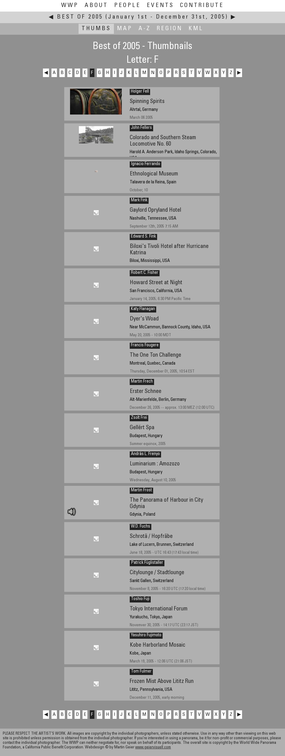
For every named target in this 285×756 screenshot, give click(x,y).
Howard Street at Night (156, 283)
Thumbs (96, 29)
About (96, 6)
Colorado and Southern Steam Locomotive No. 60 (163, 141)
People (127, 6)
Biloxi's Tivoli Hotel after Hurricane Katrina (169, 250)
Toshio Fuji (140, 599)
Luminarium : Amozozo (155, 464)
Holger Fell (140, 92)
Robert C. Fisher (144, 273)
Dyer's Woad (144, 319)
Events (160, 6)
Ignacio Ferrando (145, 164)
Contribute (202, 6)
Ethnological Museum (154, 174)
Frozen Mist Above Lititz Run (162, 681)
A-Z (145, 29)
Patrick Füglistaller (147, 563)
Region (169, 29)
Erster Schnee (145, 391)
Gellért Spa (142, 428)
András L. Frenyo (145, 454)
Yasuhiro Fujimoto (146, 635)
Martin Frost (141, 490)
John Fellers (141, 128)
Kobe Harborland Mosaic (157, 645)
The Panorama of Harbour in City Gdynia (166, 503)
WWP (70, 6)
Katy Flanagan (143, 309)
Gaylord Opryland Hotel (155, 210)
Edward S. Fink (143, 237)
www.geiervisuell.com (153, 748)
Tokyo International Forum (159, 609)
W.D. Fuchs (140, 527)
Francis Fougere (145, 345)
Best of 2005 (80, 17)
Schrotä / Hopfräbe (151, 536)
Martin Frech (142, 382)
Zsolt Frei (139, 418)
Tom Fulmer (141, 671)
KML (195, 29)
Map (124, 29)
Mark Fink (139, 200)
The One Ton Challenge (155, 355)
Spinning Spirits (147, 101)
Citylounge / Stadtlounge (157, 573)
